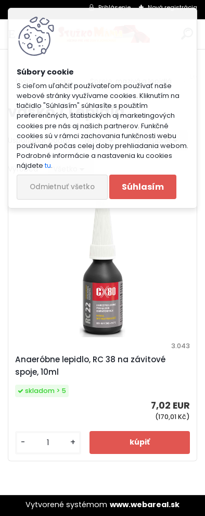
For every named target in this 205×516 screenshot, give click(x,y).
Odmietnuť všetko (62, 187)
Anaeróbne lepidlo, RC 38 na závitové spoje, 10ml (90, 365)
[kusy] (48, 442)
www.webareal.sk (145, 504)
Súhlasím (143, 187)
